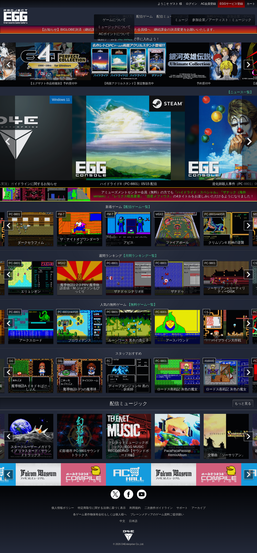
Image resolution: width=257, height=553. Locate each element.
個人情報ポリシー (62, 507)
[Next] (248, 66)
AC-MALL (125, 40)
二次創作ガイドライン (158, 507)
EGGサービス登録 (231, 3)
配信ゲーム (144, 16)
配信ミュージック (169, 16)
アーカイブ (198, 507)
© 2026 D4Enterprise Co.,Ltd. (128, 544)
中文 (122, 521)
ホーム (114, 16)
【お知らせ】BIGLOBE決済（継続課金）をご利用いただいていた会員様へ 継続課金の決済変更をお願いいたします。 (128, 31)
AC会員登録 (208, 3)
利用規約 (135, 507)
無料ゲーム (215, 16)
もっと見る (243, 405)
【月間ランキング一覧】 (140, 257)
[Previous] (8, 66)
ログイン (191, 3)
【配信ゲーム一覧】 (137, 208)
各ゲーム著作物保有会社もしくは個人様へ (100, 514)
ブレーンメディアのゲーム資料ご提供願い (157, 514)
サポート (182, 507)
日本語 (133, 521)
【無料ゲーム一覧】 (142, 306)
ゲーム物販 (195, 16)
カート (251, 3)
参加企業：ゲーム (240, 16)
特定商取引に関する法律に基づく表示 (102, 507)
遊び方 (127, 16)
